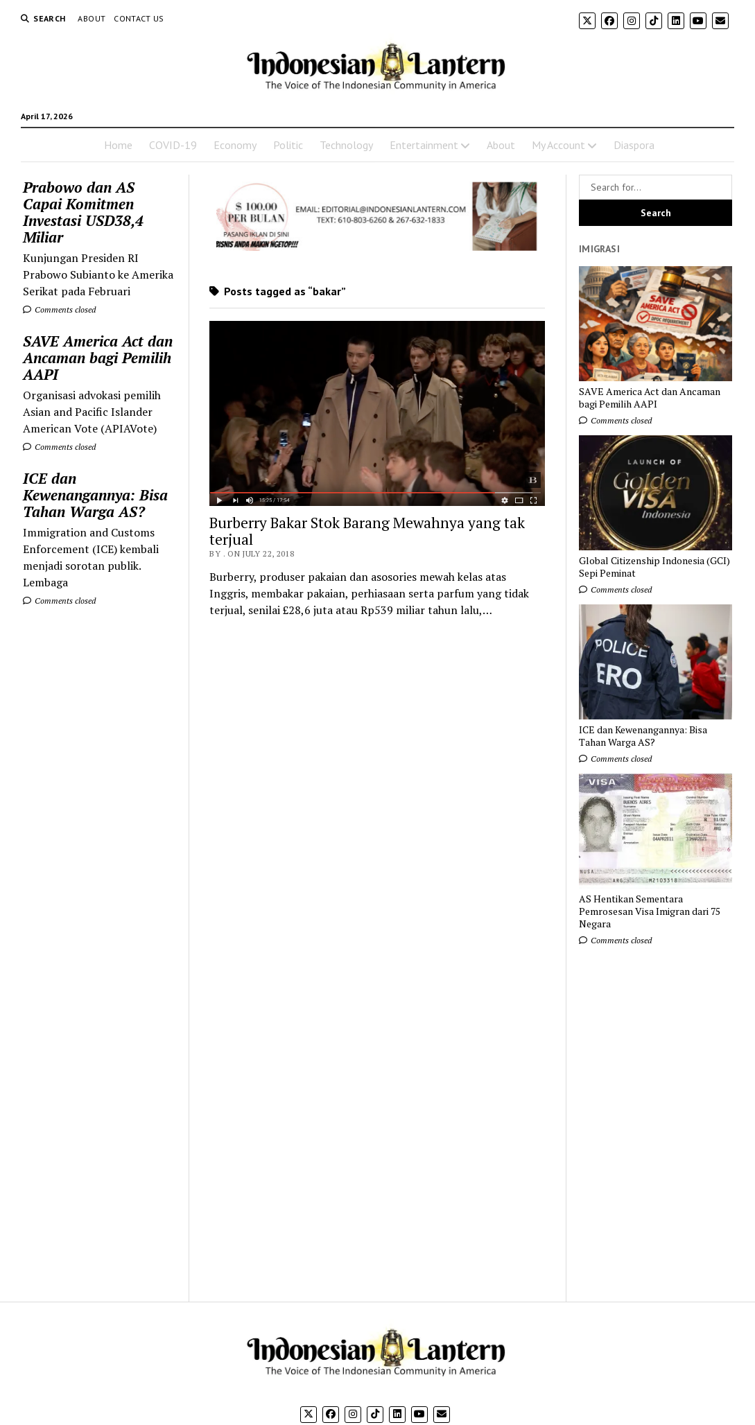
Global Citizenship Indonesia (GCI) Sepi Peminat (654, 566)
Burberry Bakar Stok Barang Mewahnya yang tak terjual (367, 531)
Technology (346, 145)
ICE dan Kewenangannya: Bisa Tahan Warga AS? (95, 495)
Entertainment (424, 145)
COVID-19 (173, 145)
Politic (288, 145)
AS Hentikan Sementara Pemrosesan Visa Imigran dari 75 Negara (649, 911)
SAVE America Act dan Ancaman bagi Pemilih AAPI (98, 358)
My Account (558, 145)
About (91, 18)
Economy (235, 145)
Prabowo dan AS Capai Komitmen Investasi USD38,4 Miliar (83, 212)
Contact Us (139, 18)
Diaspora (634, 145)
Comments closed (59, 309)
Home (118, 145)
